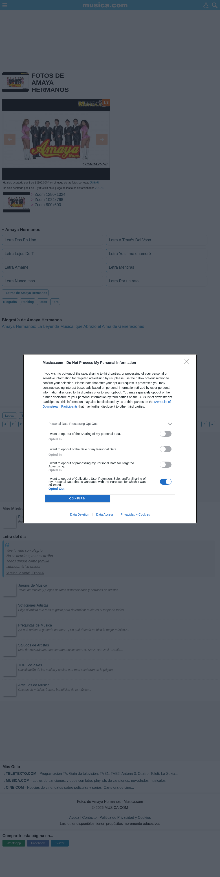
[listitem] (110, 423)
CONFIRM (77, 498)
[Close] (187, 363)
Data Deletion (79, 514)
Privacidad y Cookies (135, 514)
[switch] (166, 434)
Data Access (105, 514)
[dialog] (110, 438)
